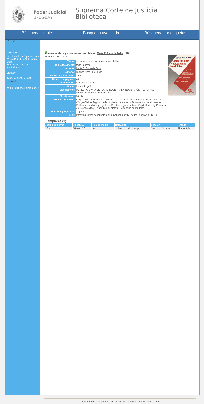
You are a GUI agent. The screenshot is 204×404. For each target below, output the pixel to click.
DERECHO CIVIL (85, 89)
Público (49, 56)
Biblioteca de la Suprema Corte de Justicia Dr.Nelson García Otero (116, 401)
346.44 (80, 96)
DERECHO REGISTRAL (109, 89)
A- (9, 40)
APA (65, 56)
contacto (12, 81)
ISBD (58, 56)
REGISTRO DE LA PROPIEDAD (93, 92)
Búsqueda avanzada (101, 33)
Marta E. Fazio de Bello (110, 53)
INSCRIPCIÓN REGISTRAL (139, 89)
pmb (157, 401)
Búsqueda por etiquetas (165, 33)
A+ (15, 40)
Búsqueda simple (37, 33)
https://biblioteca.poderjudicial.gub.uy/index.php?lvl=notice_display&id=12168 (117, 115)
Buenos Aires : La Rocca (89, 72)
